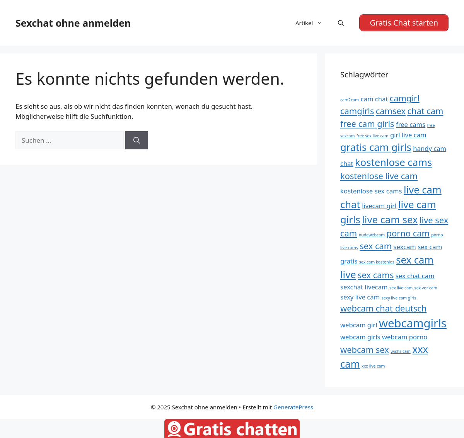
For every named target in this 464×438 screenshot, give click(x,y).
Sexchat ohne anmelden (73, 22)
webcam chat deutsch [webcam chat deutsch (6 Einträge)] (383, 308)
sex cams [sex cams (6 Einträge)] (376, 275)
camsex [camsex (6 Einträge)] (391, 110)
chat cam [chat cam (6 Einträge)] (425, 110)
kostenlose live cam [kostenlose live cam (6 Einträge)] (379, 175)
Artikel (312, 22)
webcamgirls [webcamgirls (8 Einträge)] (413, 323)
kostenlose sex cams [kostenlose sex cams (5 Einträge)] (371, 190)
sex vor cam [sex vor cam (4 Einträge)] (426, 288)
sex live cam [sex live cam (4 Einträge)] (401, 288)
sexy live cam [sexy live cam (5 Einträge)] (360, 297)
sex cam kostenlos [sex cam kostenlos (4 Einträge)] (376, 262)
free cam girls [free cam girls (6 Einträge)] (367, 123)
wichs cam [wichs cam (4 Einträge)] (401, 351)
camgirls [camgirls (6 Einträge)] (357, 110)
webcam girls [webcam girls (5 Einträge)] (360, 336)
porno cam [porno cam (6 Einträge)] (408, 233)
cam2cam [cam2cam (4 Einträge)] (349, 100)
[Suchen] (136, 140)
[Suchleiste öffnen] (340, 22)
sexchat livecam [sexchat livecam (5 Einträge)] (364, 286)
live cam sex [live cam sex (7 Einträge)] (390, 219)
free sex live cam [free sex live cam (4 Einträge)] (373, 136)
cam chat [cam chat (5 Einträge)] (374, 98)
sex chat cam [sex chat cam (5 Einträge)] (415, 275)
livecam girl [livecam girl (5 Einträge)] (379, 205)
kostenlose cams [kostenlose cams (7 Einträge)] (393, 162)
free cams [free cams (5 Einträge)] (410, 124)
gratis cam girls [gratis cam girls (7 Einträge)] (375, 147)
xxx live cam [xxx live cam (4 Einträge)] (373, 366)
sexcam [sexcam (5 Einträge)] (405, 246)
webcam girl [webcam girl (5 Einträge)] (358, 324)
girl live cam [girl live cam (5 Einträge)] (408, 134)
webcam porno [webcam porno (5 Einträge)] (404, 336)
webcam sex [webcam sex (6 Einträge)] (364, 349)
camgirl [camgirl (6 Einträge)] (405, 98)
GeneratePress (293, 407)
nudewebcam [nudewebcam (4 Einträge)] (372, 235)
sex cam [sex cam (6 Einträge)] (376, 246)
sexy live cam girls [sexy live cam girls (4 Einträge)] (399, 298)
